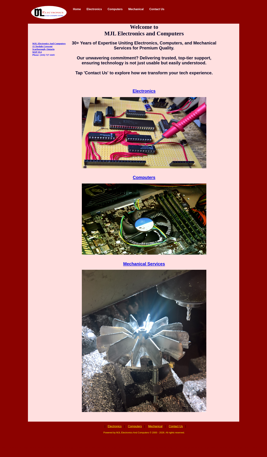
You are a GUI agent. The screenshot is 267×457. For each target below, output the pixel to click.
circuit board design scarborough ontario (216, 450)
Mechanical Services (144, 263)
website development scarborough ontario (49, 453)
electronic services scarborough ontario (60, 447)
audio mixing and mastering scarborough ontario (154, 447)
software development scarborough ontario (167, 450)
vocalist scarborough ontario (235, 447)
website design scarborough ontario (93, 453)
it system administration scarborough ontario (117, 450)
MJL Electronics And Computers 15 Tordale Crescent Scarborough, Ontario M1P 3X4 (49, 47)
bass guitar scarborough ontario (200, 447)
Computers (144, 177)
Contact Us (176, 426)
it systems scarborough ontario (73, 450)
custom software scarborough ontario (104, 447)
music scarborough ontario (40, 450)
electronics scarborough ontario (19, 447)
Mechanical (155, 426)
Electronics (144, 91)
